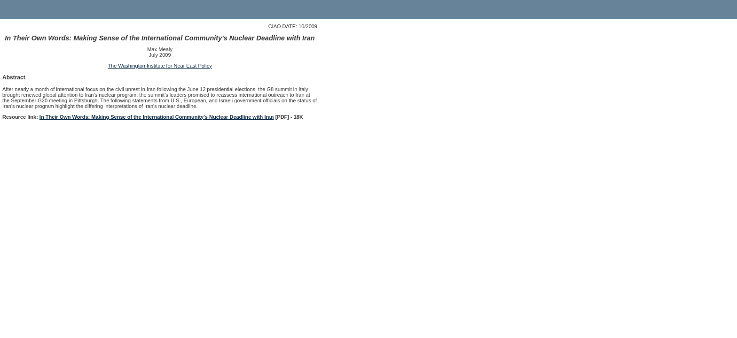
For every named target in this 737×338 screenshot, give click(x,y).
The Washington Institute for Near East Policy (160, 66)
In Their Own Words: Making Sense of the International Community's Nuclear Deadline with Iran (156, 117)
